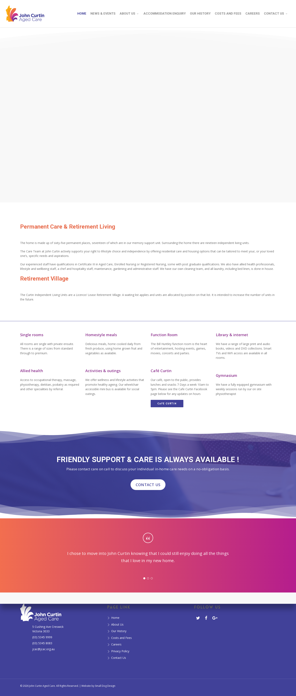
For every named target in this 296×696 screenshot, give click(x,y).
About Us (117, 624)
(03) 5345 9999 (42, 637)
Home (115, 618)
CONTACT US (148, 484)
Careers (116, 644)
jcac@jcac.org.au (43, 649)
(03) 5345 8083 (42, 643)
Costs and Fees (121, 638)
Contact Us (118, 658)
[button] (167, 403)
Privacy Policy (120, 651)
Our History (118, 631)
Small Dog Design (105, 686)
